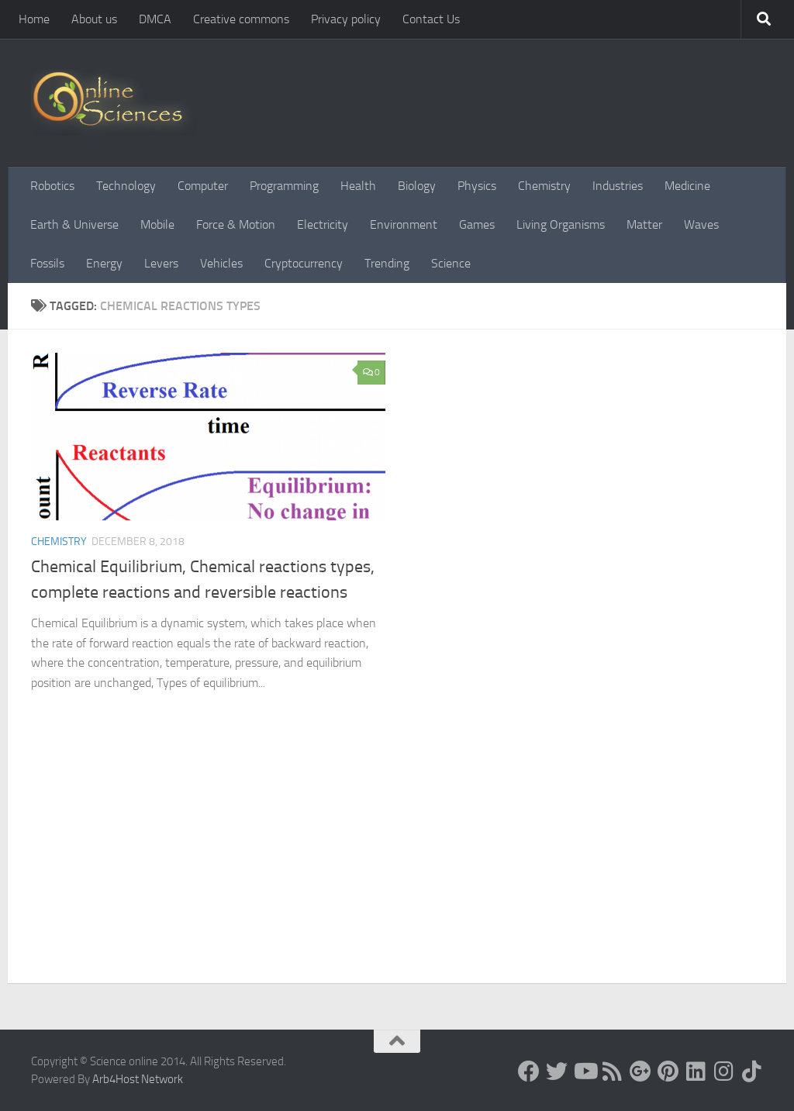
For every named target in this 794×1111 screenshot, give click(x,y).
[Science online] (529, 1071)
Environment (403, 224)
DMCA (155, 19)
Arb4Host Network (137, 1079)
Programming (284, 185)
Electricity (322, 224)
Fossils (47, 263)
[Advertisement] (397, 866)
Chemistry (544, 185)
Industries (617, 185)
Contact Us (431, 19)
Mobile (157, 224)
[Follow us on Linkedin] (696, 1071)
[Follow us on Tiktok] (752, 1071)
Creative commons (241, 19)
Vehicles (221, 263)
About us (94, 19)
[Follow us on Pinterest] (668, 1071)
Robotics (52, 185)
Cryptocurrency (303, 263)
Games (477, 224)
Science (451, 263)
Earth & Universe (74, 224)
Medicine (687, 185)
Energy (104, 263)
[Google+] (640, 1071)
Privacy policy (346, 19)
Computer (203, 185)
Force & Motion (235, 224)
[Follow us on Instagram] (724, 1071)
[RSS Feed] (612, 1071)
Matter (644, 224)
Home (34, 19)
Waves (701, 224)
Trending (386, 263)
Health (358, 185)
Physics (476, 185)
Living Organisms (560, 224)
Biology (417, 185)
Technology (126, 185)
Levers (161, 263)
